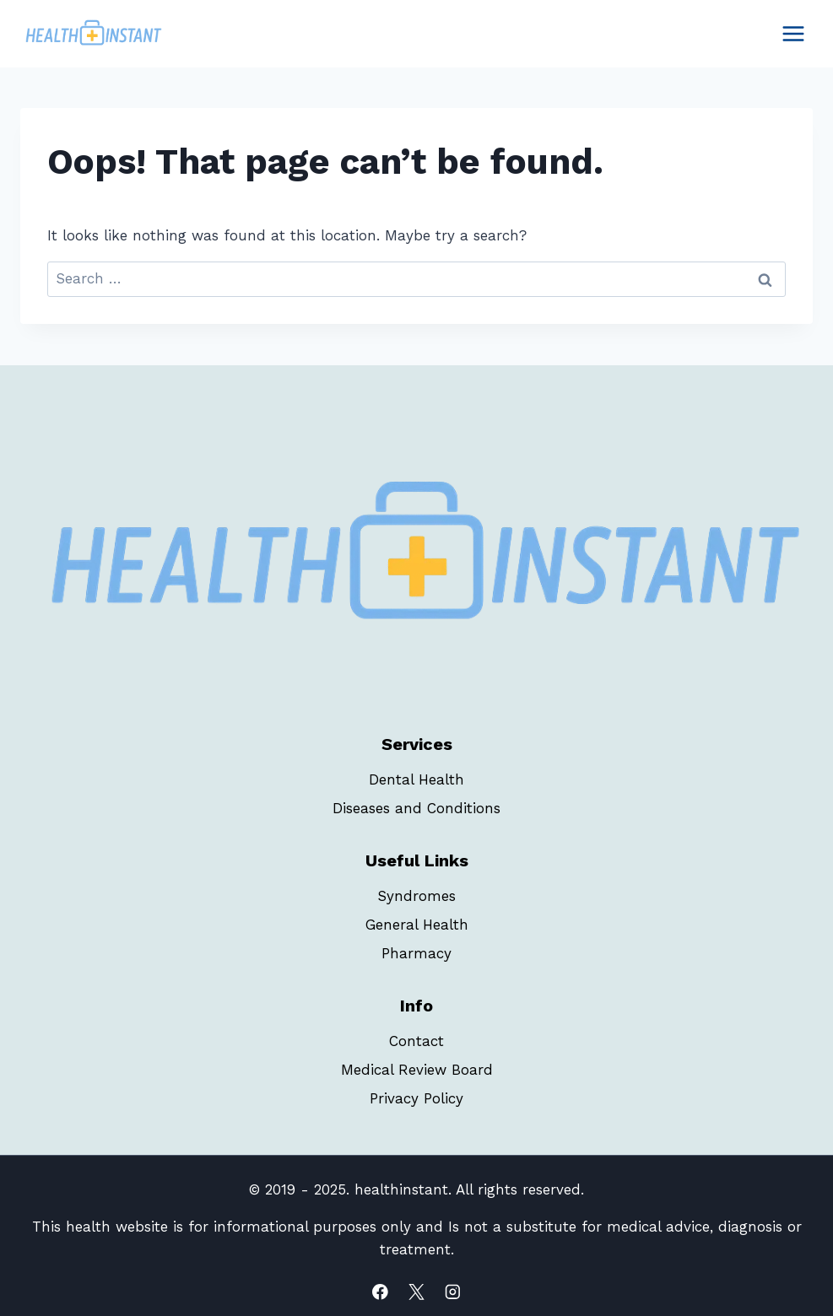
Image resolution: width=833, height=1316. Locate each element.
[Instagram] (452, 1292)
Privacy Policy (416, 1098)
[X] (416, 1292)
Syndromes (416, 895)
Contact (416, 1041)
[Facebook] (380, 1292)
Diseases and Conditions (416, 808)
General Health (416, 924)
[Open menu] (793, 33)
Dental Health (416, 779)
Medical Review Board (417, 1069)
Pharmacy (416, 953)
